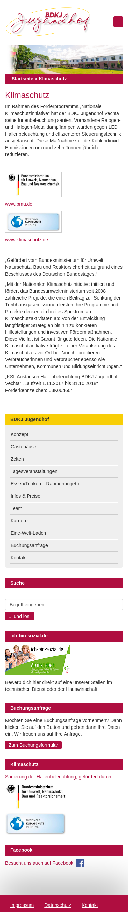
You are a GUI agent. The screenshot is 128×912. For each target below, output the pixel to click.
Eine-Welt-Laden (28, 533)
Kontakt (19, 557)
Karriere (19, 520)
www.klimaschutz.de (26, 239)
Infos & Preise (25, 496)
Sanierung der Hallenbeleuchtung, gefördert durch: (58, 777)
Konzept (19, 434)
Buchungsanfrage (29, 545)
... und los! (20, 616)
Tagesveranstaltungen (34, 471)
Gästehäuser (24, 446)
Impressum (22, 905)
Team (16, 508)
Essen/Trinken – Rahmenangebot (46, 483)
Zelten (17, 459)
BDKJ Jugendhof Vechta (47, 22)
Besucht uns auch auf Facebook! (40, 863)
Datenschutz (57, 905)
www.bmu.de (18, 204)
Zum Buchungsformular (33, 745)
